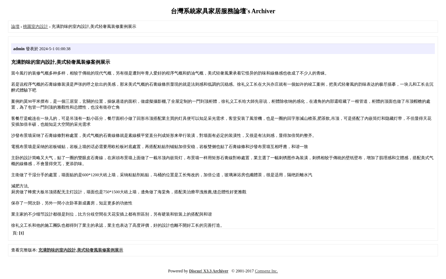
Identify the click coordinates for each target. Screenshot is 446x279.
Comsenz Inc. (266, 271)
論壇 (15, 26)
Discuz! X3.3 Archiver (209, 271)
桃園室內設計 (35, 26)
